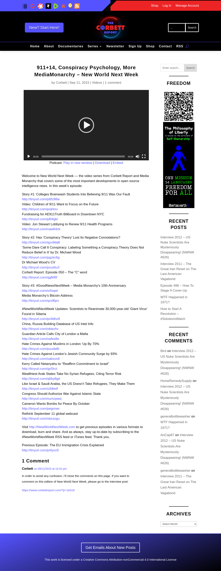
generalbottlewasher (175, 416)
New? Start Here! (44, 27)
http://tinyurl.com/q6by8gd (41, 379)
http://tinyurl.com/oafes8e (40, 339)
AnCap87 (167, 435)
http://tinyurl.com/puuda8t (40, 349)
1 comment (113, 82)
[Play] (29, 156)
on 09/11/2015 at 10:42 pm (50, 468)
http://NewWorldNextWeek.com (52, 427)
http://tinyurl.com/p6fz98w (41, 199)
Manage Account (187, 5)
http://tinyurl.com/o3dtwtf (40, 389)
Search (190, 67)
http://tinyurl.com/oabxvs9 (41, 359)
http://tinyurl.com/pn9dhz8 (41, 319)
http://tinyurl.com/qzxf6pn (40, 301)
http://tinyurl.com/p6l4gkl (40, 219)
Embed (118, 163)
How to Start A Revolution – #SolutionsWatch (172, 314)
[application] (86, 125)
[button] (86, 125)
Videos (97, 82)
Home (35, 46)
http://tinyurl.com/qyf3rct (39, 369)
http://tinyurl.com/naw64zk (41, 229)
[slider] (83, 156)
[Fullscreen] (144, 156)
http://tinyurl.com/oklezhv (40, 329)
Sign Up (135, 46)
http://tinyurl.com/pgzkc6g (41, 257)
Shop (154, 5)
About (49, 46)
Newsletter (115, 46)
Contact (165, 46)
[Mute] (137, 156)
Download (102, 163)
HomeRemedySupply (176, 381)
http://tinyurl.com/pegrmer (41, 408)
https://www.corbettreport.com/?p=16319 (48, 490)
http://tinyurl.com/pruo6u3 (40, 267)
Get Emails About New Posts (110, 547)
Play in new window (77, 163)
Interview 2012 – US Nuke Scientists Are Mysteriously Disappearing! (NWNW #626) (177, 247)
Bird (163, 351)
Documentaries (71, 46)
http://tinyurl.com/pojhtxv (40, 209)
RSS (179, 46)
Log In (167, 5)
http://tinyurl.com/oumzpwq (41, 398)
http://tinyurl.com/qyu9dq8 (41, 242)
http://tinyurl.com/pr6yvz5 (40, 450)
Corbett (61, 82)
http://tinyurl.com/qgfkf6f (39, 277)
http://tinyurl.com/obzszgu (41, 418)
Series (93, 46)
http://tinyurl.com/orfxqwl (40, 291)
